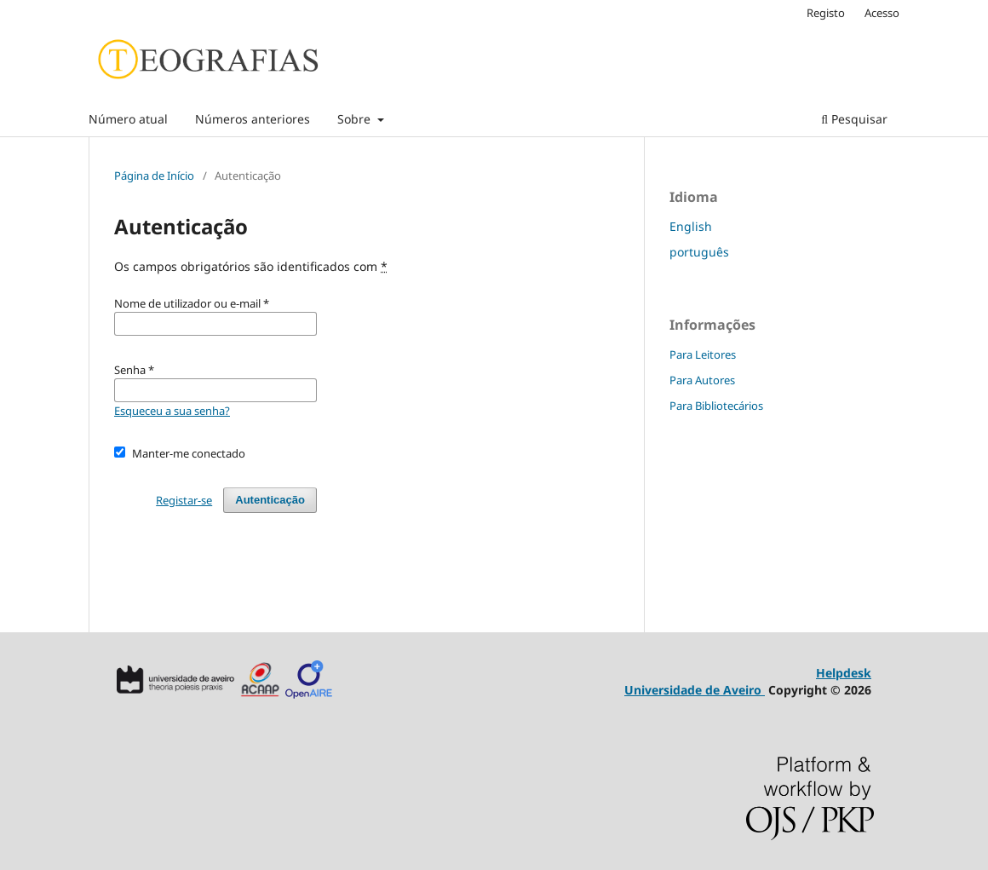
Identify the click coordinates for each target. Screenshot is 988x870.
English (690, 226)
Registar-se (184, 500)
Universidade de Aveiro (694, 690)
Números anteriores (252, 119)
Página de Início (154, 175)
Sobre (355, 119)
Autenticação (270, 499)
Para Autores (702, 380)
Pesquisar (854, 119)
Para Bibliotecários (716, 405)
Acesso (881, 12)
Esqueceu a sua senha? (172, 410)
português (699, 252)
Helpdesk (843, 673)
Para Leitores (702, 354)
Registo (826, 12)
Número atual (128, 119)
